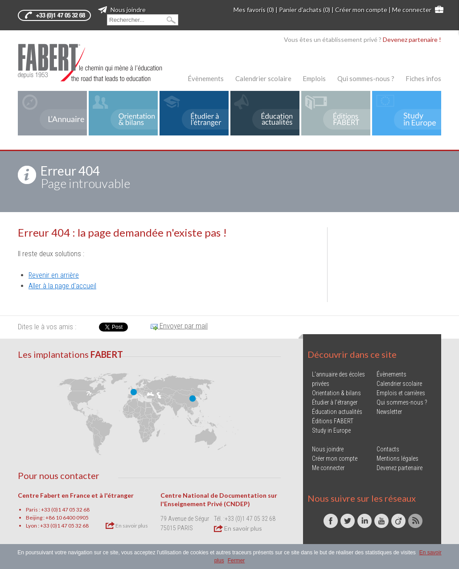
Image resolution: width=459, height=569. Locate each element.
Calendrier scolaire (263, 78)
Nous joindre (122, 9)
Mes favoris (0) (254, 9)
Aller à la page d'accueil (62, 286)
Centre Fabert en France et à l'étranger (76, 495)
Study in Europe (331, 430)
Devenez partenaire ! (412, 39)
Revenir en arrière (54, 275)
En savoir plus (127, 525)
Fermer (236, 560)
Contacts (388, 449)
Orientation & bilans (336, 393)
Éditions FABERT (332, 421)
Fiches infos (423, 78)
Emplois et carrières (401, 393)
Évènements (206, 78)
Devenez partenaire (399, 467)
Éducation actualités (337, 411)
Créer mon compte (361, 9)
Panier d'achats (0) (304, 9)
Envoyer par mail (179, 325)
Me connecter (411, 9)
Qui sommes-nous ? (365, 78)
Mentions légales (397, 458)
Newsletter (389, 411)
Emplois (314, 78)
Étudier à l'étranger (334, 402)
